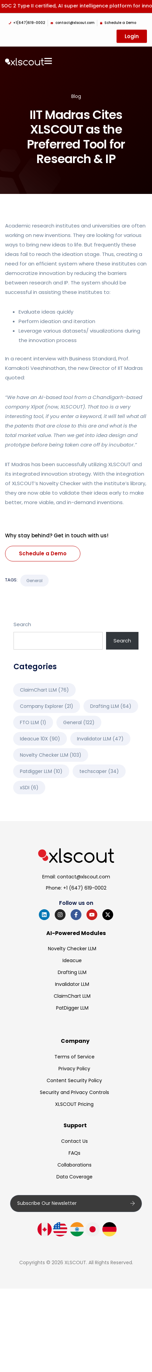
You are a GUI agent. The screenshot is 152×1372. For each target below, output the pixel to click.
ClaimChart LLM (72, 996)
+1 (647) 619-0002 (84, 887)
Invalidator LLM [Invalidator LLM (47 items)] (100, 738)
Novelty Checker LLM (72, 948)
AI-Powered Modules (76, 933)
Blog (76, 96)
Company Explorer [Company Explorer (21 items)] (46, 706)
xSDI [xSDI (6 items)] (29, 787)
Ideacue (72, 960)
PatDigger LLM (72, 1008)
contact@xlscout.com (83, 876)
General (34, 580)
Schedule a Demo (43, 553)
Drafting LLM (72, 972)
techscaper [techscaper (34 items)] (99, 771)
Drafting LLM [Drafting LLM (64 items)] (110, 706)
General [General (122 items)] (79, 722)
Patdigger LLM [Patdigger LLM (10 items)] (41, 771)
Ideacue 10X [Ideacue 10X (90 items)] (40, 738)
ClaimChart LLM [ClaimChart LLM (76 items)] (44, 690)
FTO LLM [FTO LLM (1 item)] (33, 722)
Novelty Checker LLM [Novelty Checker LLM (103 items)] (50, 755)
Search (22, 624)
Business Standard (92, 358)
